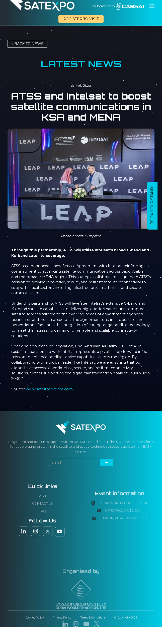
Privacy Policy (62, 617)
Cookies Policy (34, 617)
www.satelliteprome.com (49, 389)
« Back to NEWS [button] (27, 44)
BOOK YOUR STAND (152, 206)
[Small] (74, 478)
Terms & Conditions (93, 617)
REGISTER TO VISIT (81, 19)
